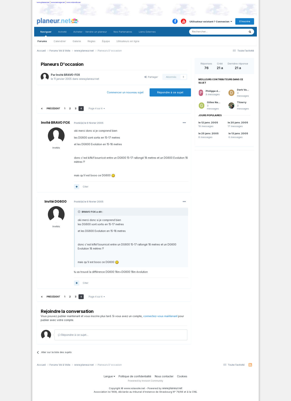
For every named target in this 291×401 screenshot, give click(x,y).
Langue (109, 376)
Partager (151, 76)
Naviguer (45, 33)
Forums (42, 41)
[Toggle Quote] (79, 211)
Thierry (241, 102)
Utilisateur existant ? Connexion (210, 21)
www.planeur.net (43, 2)
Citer (85, 186)
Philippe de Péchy (217, 90)
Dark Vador (244, 89)
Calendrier (60, 41)
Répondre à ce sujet (170, 92)
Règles (91, 41)
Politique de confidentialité (135, 376)
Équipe (106, 41)
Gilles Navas (215, 102)
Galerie (77, 41)
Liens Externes (147, 31)
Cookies (182, 376)
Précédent (53, 108)
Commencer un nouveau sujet (125, 92)
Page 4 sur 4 (97, 108)
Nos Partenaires (123, 31)
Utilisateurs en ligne (128, 41)
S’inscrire (244, 21)
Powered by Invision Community (145, 380)
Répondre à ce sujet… (73, 334)
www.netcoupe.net (58, 2)
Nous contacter (164, 376)
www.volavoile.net (73, 2)
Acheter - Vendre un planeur (90, 31)
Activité (62, 31)
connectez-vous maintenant (160, 316)
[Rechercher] (209, 32)
